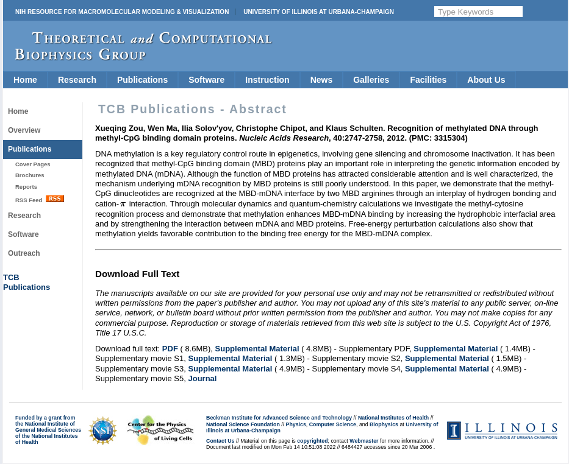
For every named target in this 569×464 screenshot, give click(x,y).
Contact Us (220, 441)
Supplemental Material (257, 348)
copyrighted (312, 441)
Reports (26, 186)
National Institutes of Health (393, 418)
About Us (486, 80)
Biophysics (384, 424)
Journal (202, 378)
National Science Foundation (243, 424)
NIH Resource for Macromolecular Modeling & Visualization (122, 12)
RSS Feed (39, 199)
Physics (296, 424)
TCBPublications (26, 282)
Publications (142, 80)
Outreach (24, 253)
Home (25, 80)
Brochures (30, 175)
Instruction (267, 80)
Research (77, 80)
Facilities (428, 80)
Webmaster (363, 441)
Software (206, 80)
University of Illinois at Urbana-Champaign (318, 12)
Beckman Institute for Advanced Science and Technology (279, 418)
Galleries (371, 80)
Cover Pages (33, 164)
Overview (24, 130)
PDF (170, 348)
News (321, 80)
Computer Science (332, 424)
